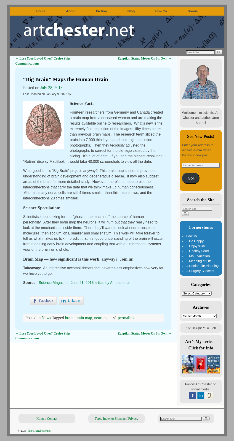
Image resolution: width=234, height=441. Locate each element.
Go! (191, 178)
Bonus (192, 11)
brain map (84, 318)
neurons (100, 318)
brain (69, 318)
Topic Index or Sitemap (110, 418)
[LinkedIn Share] (71, 300)
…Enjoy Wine (196, 246)
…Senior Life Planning (202, 266)
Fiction (101, 11)
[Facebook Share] (43, 300)
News (46, 318)
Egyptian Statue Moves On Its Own (144, 58)
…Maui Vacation (198, 256)
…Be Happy (195, 241)
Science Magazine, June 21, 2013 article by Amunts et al (84, 283)
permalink (126, 318)
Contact (52, 418)
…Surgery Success (200, 271)
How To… (193, 236)
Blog (131, 11)
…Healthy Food (197, 251)
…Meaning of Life (199, 261)
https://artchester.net (39, 430)
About (71, 11)
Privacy (133, 418)
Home (40, 11)
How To (161, 11)
